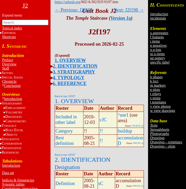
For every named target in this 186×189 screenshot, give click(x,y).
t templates (158, 102)
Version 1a (120, 18)
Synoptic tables (13, 184)
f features (157, 37)
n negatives (158, 46)
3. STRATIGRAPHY (74, 72)
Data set (8, 173)
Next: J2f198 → (129, 10)
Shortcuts (9, 37)
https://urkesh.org (67, 2)
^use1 (123, 115)
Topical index (12, 28)
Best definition (64, 140)
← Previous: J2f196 (73, 10)
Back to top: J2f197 (65, 96)
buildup (125, 131)
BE (14, 130)
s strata (155, 98)
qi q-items (157, 54)
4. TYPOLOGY (68, 77)
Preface (7, 60)
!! (101, 131)
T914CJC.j (137, 125)
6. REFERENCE (70, 83)
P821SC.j (137, 143)
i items (155, 41)
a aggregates (159, 33)
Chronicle (9, 81)
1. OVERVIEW (70, 60)
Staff (5, 68)
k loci (154, 81)
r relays (155, 94)
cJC (103, 119)
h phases (156, 77)
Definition (65, 183)
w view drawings (162, 111)
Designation (67, 167)
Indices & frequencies (18, 180)
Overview (9, 64)
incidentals (158, 18)
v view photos (160, 106)
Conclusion (12, 86)
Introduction (13, 99)
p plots (155, 90)
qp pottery (157, 58)
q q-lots (155, 50)
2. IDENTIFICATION (75, 66)
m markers (158, 85)
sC (100, 183)
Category (64, 131)
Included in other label (66, 119)
